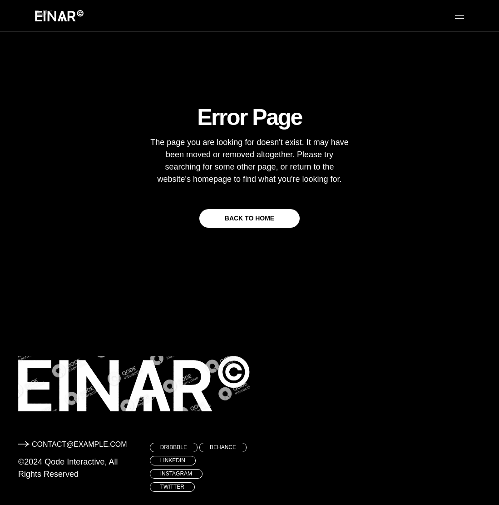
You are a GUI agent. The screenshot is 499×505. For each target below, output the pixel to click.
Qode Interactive (74, 461)
